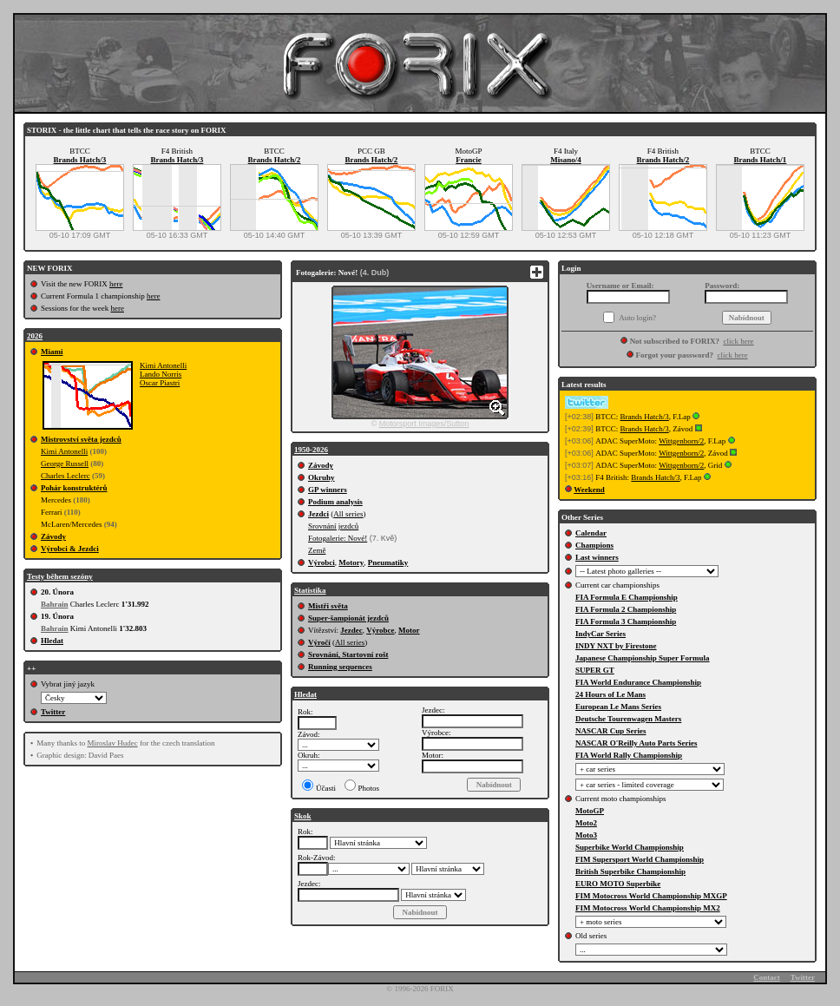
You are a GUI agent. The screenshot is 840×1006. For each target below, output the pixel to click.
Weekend (589, 489)
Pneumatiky (388, 562)
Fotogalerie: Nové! (337, 538)
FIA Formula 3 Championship (625, 621)
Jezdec (351, 630)
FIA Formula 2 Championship (625, 609)
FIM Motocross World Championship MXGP (651, 895)
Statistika (310, 590)
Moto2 (586, 823)
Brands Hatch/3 (80, 159)
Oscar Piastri (160, 382)
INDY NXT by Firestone (616, 645)
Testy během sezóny (60, 576)
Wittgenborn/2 (681, 441)
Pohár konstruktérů (74, 487)
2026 (35, 336)
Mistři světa (328, 606)
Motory (351, 562)
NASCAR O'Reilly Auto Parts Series (636, 743)
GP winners (327, 489)
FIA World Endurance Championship (638, 682)
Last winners (597, 557)
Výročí (319, 642)
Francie (469, 159)
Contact (766, 977)
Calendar (591, 533)
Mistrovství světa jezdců (81, 439)
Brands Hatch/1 (760, 159)
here (116, 283)
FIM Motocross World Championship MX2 (647, 908)
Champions (594, 545)
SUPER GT (594, 670)
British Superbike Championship (630, 871)
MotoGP (589, 810)
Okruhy (321, 477)
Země (317, 550)
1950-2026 (311, 449)
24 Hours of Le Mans (610, 694)
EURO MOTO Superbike (617, 883)
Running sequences (340, 666)
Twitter (53, 711)
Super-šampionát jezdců (348, 618)
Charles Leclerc (65, 475)
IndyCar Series (600, 633)
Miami (52, 351)
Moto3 (586, 835)
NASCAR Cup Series (610, 731)
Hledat (52, 640)
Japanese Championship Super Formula (642, 658)
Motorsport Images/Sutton (424, 423)
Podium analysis (335, 501)
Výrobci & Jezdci (70, 548)
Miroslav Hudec (112, 743)
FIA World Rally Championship (628, 755)
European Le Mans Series (618, 706)
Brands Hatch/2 (274, 159)
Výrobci (321, 562)
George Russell (65, 463)
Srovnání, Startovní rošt (348, 654)
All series (348, 514)
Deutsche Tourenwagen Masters (628, 718)
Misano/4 (565, 159)
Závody (53, 536)
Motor (409, 630)
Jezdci (318, 514)
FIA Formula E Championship (626, 597)
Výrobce (380, 630)
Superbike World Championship (629, 847)
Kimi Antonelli (163, 365)
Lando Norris (160, 374)
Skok (303, 816)
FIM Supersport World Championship (639, 859)
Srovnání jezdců (333, 526)
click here (738, 341)
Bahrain (55, 604)
